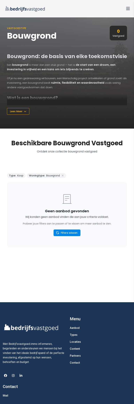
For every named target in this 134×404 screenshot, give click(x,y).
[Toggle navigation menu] (128, 8)
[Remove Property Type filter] (62, 175)
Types (73, 334)
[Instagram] (13, 375)
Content (75, 348)
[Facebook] (5, 375)
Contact (75, 362)
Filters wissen (66, 233)
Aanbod (75, 328)
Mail (5, 395)
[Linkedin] (21, 375)
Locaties (75, 341)
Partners (75, 355)
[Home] (33, 327)
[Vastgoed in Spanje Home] (25, 8)
